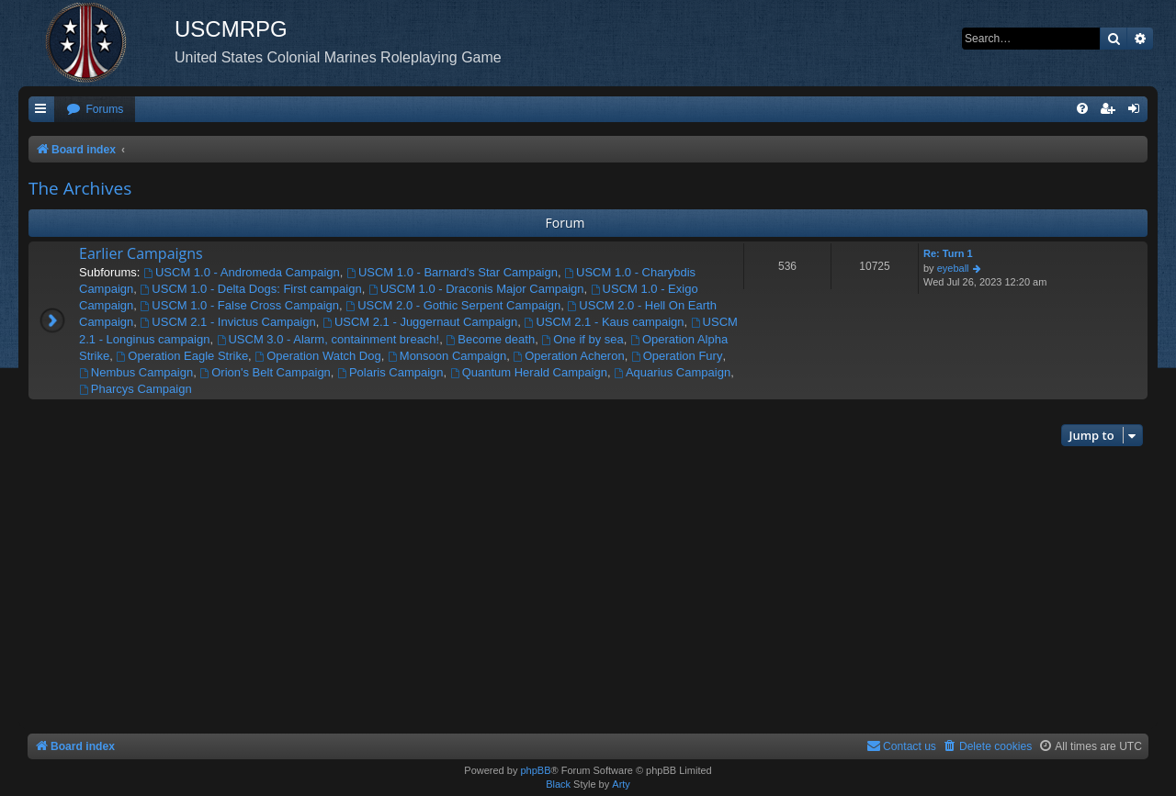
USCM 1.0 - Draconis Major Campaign (476, 289)
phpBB (535, 770)
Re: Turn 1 (948, 253)
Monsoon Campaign (447, 356)
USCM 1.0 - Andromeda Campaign (241, 272)
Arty (621, 784)
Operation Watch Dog (317, 356)
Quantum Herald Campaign (528, 372)
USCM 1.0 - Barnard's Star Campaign (452, 272)
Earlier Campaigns (141, 253)
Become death (490, 339)
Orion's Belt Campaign (265, 372)
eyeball (953, 268)
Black (558, 784)
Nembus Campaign (136, 372)
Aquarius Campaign (672, 372)
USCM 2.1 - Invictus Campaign (228, 322)
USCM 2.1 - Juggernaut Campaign (419, 322)
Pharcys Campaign (135, 389)
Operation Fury (677, 356)
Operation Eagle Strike (182, 356)
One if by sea (582, 339)
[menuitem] (95, 109)
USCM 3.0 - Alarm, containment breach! (328, 339)
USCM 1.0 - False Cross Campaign (240, 305)
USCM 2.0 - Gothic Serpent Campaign (452, 305)
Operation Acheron (568, 356)
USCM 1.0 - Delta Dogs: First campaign (251, 289)
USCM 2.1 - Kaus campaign (604, 322)
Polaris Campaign (390, 372)
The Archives (79, 188)
